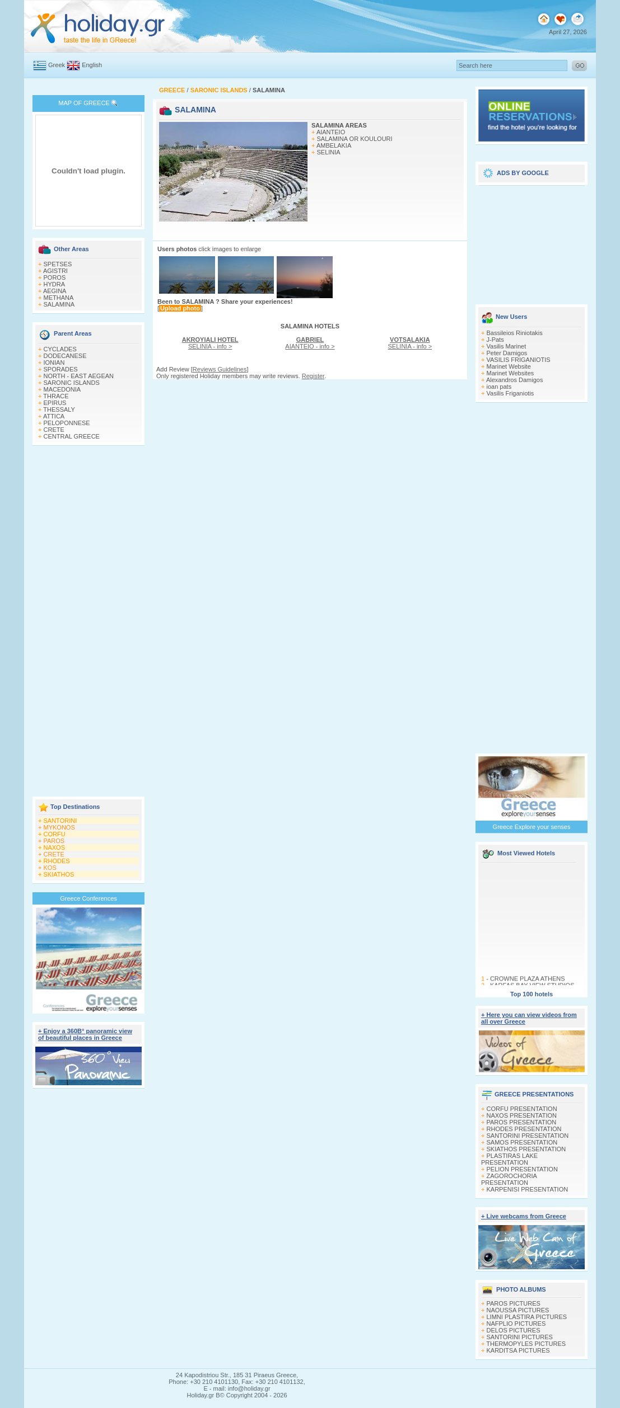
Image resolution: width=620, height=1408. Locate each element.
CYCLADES (60, 349)
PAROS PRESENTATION (522, 1122)
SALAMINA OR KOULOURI (355, 138)
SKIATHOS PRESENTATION (526, 1149)
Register (313, 376)
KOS (50, 867)
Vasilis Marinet (506, 346)
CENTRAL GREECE (72, 436)
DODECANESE (65, 355)
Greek (56, 65)
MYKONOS (59, 827)
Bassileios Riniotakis (515, 332)
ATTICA (53, 416)
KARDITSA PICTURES (518, 1350)
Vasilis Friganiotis (510, 393)
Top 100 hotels (531, 994)
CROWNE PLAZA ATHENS (527, 980)
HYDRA (55, 284)
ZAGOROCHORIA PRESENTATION (509, 1179)
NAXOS (55, 847)
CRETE (54, 429)
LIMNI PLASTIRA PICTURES (527, 1316)
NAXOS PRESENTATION (522, 1115)
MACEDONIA (62, 389)
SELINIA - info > (210, 343)
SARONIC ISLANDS (72, 382)
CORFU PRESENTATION (522, 1108)
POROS (55, 277)
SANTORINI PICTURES (520, 1337)
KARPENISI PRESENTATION (527, 1189)
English (92, 65)
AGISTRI (55, 270)
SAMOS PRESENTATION (522, 1142)
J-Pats (495, 339)
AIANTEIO (330, 132)
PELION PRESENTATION (522, 1169)
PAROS (54, 840)
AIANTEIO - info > (309, 343)
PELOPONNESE (67, 423)
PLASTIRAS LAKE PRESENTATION (509, 1159)
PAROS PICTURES (513, 1303)
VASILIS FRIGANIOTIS (519, 359)
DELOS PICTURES (513, 1330)
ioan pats (499, 386)
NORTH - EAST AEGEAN (79, 376)
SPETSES (58, 264)
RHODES (57, 861)
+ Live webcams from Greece (523, 1216)
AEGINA (55, 291)
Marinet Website (509, 366)
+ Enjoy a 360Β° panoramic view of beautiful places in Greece (85, 1034)
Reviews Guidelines (220, 369)
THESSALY (59, 409)
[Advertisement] (88, 622)
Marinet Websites (510, 373)
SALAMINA (59, 304)
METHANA (59, 297)
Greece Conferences (88, 898)
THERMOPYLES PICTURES (526, 1343)
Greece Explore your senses (532, 826)
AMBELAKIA (333, 145)
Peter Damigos (507, 353)
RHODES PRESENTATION (524, 1129)
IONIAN (54, 362)
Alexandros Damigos (514, 379)
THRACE (55, 396)
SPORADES (61, 369)
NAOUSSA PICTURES (518, 1310)
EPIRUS (55, 402)
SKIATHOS (59, 874)
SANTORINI (60, 820)
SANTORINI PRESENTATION (528, 1135)
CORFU (55, 834)
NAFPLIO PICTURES (516, 1323)
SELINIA (329, 152)
